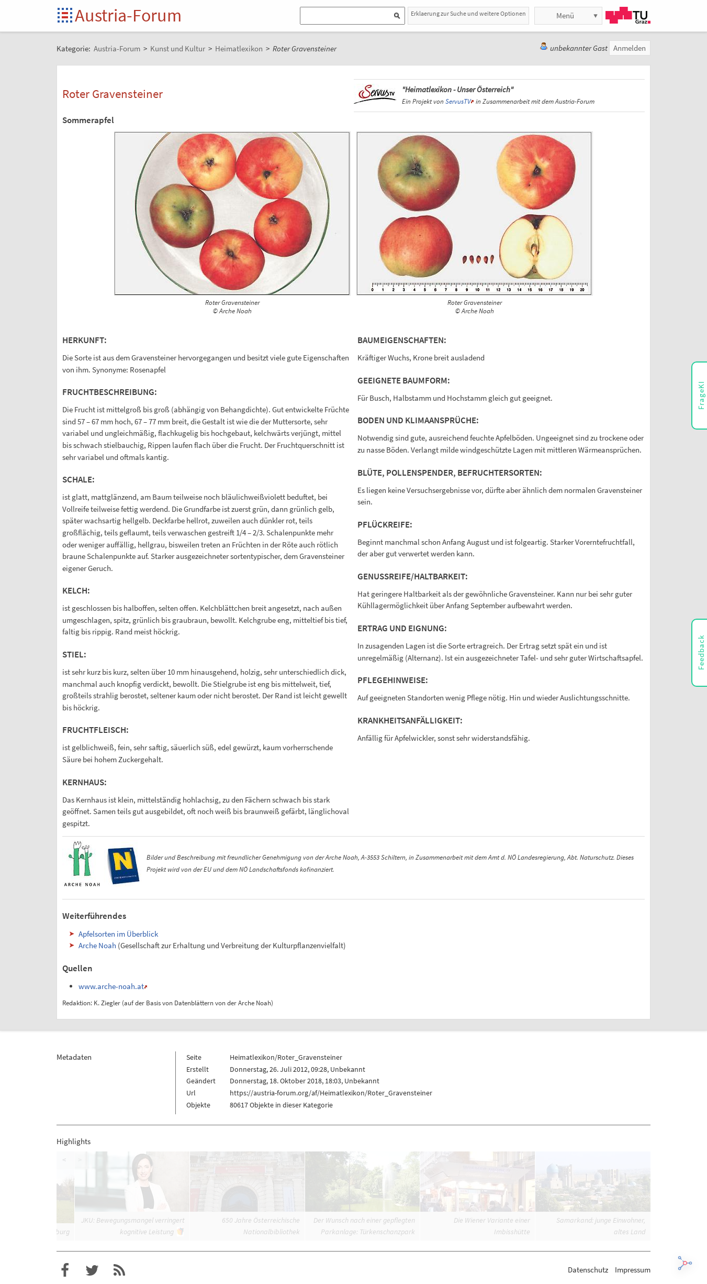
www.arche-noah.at (111, 986)
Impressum (632, 1270)
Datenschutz (588, 1270)
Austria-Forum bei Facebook (65, 1270)
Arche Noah (97, 945)
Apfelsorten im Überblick (118, 934)
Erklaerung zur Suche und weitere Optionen (468, 13)
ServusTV (457, 101)
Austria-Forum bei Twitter (92, 1270)
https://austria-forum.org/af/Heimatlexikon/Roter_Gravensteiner (331, 1093)
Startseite (66, 16)
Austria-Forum (128, 15)
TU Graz (627, 15)
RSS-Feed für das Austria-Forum (119, 1270)
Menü (565, 15)
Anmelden (629, 48)
